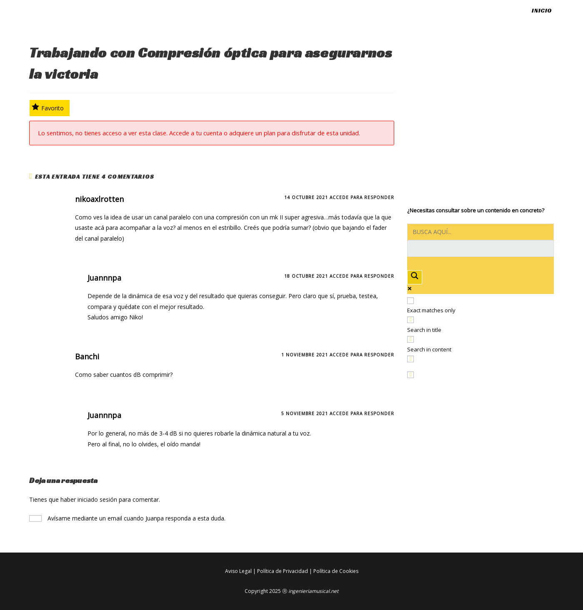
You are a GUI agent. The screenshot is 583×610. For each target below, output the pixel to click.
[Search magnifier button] (414, 277)
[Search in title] (410, 319)
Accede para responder (362, 197)
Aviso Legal (238, 571)
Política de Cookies (335, 571)
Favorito (48, 107)
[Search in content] (410, 339)
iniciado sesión (97, 499)
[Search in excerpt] (410, 359)
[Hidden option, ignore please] (410, 374)
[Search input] (480, 232)
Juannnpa (104, 278)
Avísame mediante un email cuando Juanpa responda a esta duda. (127, 518)
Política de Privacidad (282, 571)
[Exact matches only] (410, 300)
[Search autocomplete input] (480, 248)
